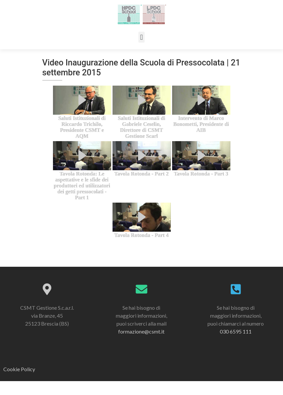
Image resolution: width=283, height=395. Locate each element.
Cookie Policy (19, 383)
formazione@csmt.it (141, 345)
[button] (141, 37)
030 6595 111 (236, 345)
